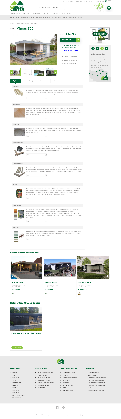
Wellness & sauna (27, 17)
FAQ (89, 388)
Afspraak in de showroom (96, 385)
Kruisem (15, 385)
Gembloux (15, 378)
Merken (72, 17)
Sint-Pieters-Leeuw (18, 396)
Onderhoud (45, 13)
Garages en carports (59, 17)
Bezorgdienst (92, 375)
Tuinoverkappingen (42, 17)
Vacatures (66, 375)
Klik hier (93, 65)
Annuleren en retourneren (96, 390)
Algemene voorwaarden (73, 415)
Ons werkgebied (68, 390)
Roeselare (15, 393)
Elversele (15, 373)
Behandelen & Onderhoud (96, 383)
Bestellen (71, 40)
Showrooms (66, 13)
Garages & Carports (44, 380)
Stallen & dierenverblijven (46, 383)
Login (91, 1)
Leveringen (25, 13)
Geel (13, 375)
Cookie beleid (60, 415)
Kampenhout (16, 383)
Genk (14, 380)
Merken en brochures (70, 378)
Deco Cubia (41, 388)
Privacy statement (49, 415)
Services (56, 13)
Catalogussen (14, 13)
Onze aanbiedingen (44, 385)
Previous (11, 72)
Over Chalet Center (67, 1)
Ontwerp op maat (93, 373)
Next (55, 72)
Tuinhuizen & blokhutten (45, 373)
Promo (80, 17)
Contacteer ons (99, 1)
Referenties (78, 1)
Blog (86, 1)
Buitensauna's (42, 375)
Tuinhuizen (14, 17)
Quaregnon (15, 390)
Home (13, 23)
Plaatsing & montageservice (97, 378)
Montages (36, 13)
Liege (14, 388)
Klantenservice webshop (96, 380)
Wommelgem (16, 398)
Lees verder (17, 348)
